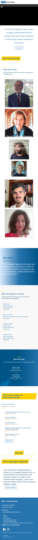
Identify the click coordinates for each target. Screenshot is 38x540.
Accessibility (5, 535)
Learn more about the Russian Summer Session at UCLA (19, 148)
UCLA (4, 515)
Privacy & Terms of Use (7, 536)
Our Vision (19, 48)
